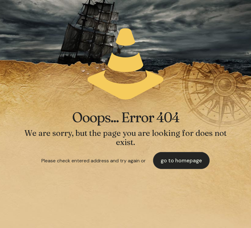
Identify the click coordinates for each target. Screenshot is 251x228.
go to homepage (181, 160)
